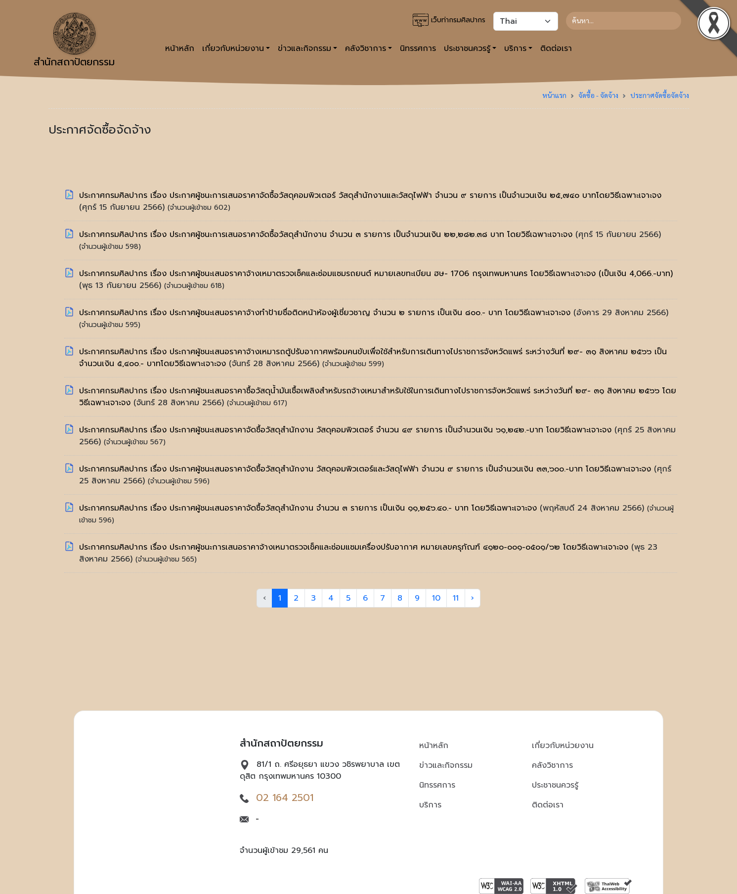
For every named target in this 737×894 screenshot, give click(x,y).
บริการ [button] (515, 48)
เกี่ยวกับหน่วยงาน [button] (233, 48)
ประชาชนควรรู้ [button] (467, 48)
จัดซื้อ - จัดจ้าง (598, 95)
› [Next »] (472, 598)
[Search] (623, 21)
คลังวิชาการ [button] (365, 48)
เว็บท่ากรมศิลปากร (449, 20)
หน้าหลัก (179, 48)
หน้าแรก (554, 95)
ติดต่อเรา (556, 48)
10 (436, 598)
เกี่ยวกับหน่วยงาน (563, 746)
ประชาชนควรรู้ (555, 785)
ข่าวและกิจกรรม (446, 765)
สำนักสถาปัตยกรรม (74, 41)
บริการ (430, 805)
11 (456, 598)
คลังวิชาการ (552, 765)
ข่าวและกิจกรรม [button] (304, 48)
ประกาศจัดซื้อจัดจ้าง (659, 95)
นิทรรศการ (418, 48)
